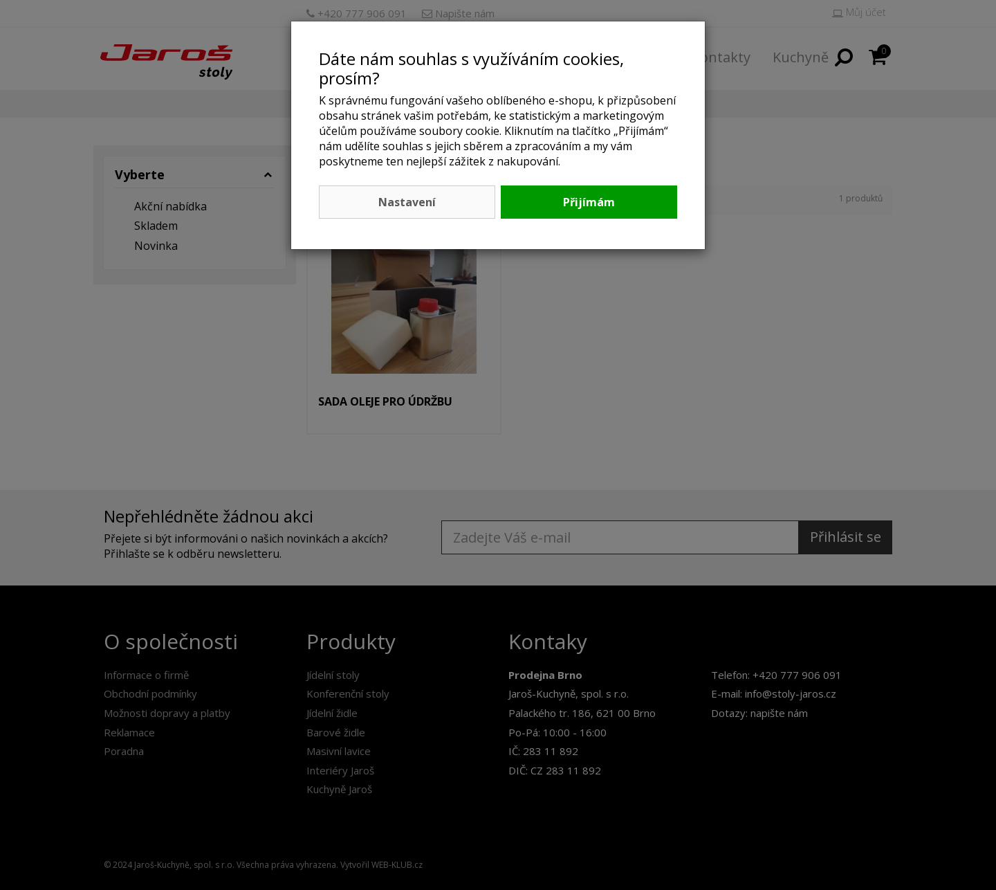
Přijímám (589, 202)
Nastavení (407, 202)
